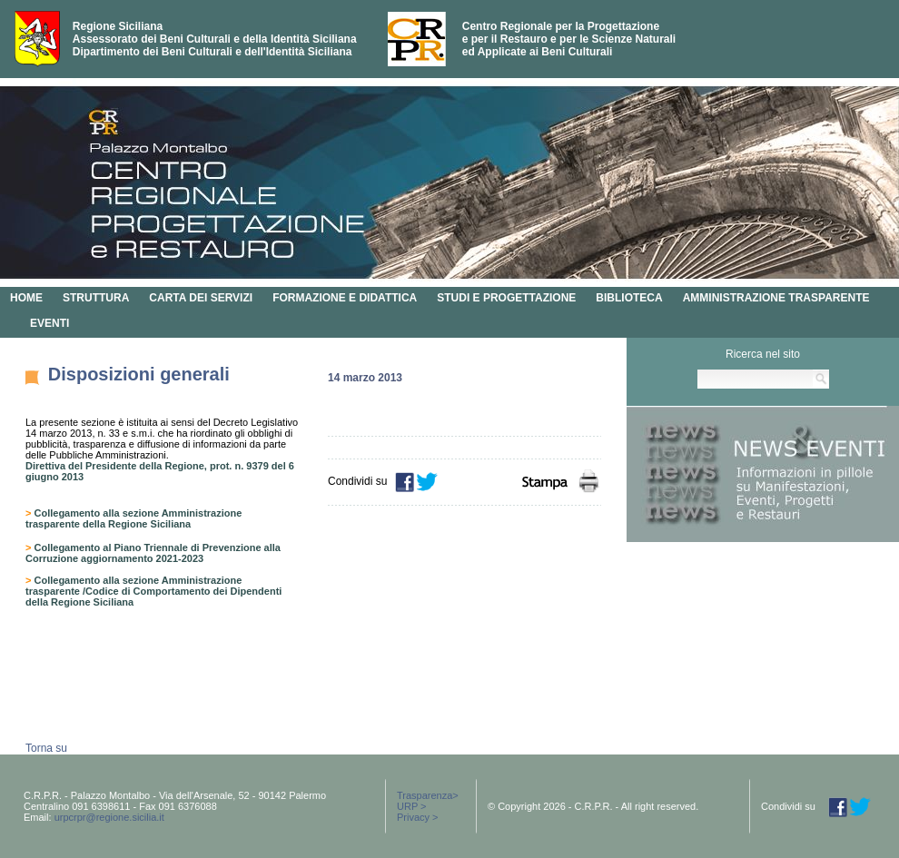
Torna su (46, 748)
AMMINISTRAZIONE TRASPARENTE (776, 297)
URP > (412, 806)
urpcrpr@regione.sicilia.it (109, 817)
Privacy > (418, 817)
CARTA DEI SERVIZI (200, 297)
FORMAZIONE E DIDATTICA (344, 297)
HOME (26, 297)
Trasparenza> (428, 795)
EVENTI (49, 323)
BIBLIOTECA (629, 297)
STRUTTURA (96, 297)
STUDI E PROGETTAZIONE (506, 297)
